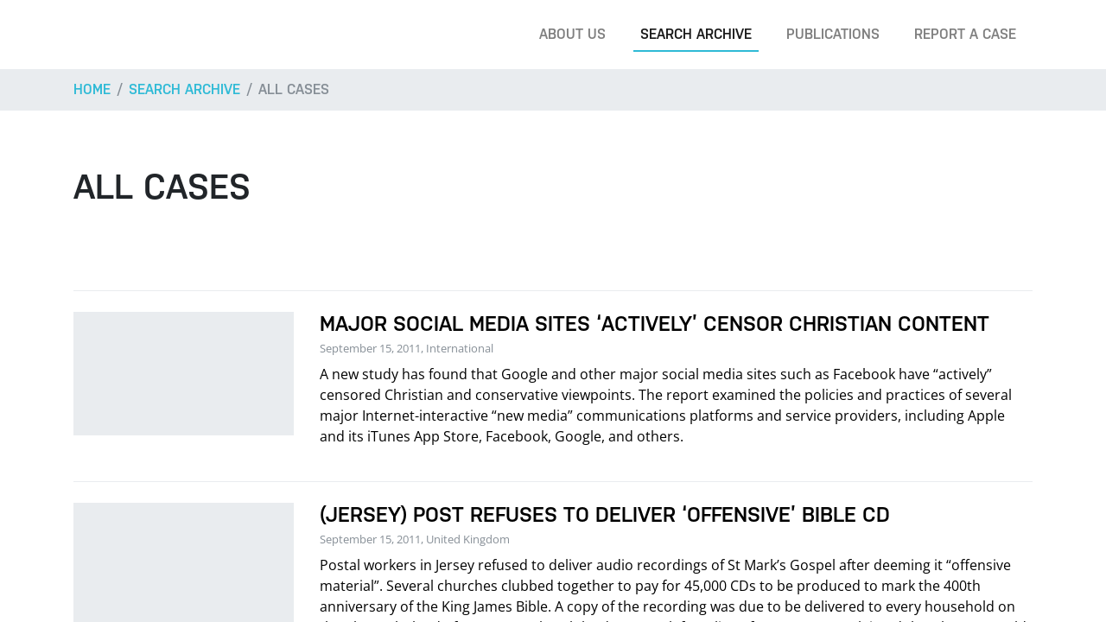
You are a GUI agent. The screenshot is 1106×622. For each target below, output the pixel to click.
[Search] (1066, 34)
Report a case (965, 34)
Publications (833, 34)
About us (572, 34)
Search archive (696, 34)
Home (92, 89)
